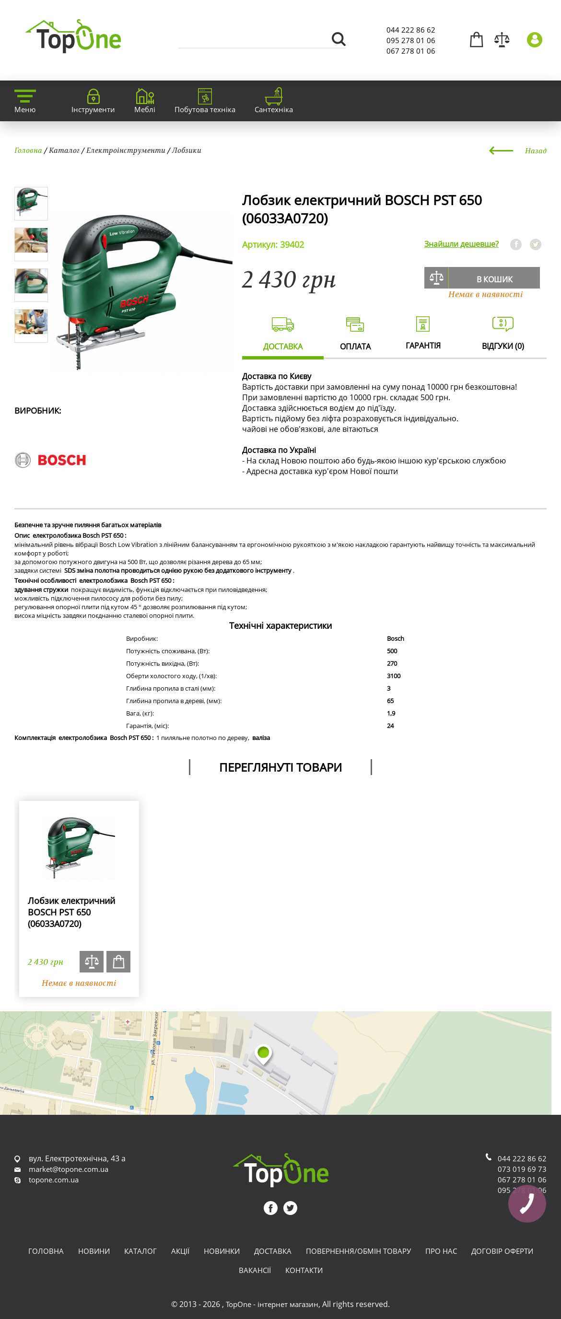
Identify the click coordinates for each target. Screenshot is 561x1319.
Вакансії (255, 1270)
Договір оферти (502, 1251)
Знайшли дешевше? (461, 244)
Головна (28, 150)
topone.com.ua (54, 1179)
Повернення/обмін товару (358, 1251)
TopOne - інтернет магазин (272, 1304)
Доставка (273, 1251)
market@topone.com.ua (68, 1169)
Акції (180, 1251)
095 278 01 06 (410, 40)
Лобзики (186, 150)
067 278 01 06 (410, 51)
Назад (536, 150)
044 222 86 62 (410, 30)
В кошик (495, 279)
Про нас (441, 1251)
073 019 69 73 (522, 1169)
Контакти (304, 1270)
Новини (94, 1251)
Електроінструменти (125, 150)
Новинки (222, 1251)
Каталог (64, 150)
